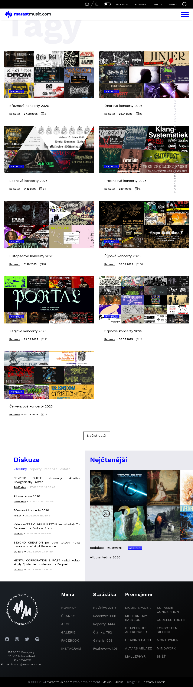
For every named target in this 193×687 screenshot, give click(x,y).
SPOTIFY (173, 4)
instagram (71, 648)
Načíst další (96, 435)
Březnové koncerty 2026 (31, 510)
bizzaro (149, 682)
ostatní (66, 469)
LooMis (160, 682)
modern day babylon (136, 618)
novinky (68, 608)
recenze (51, 469)
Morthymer (167, 640)
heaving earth (139, 640)
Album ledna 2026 (27, 496)
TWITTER (158, 4)
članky (68, 616)
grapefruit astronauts (136, 630)
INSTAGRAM (140, 4)
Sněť (161, 656)
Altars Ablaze (138, 648)
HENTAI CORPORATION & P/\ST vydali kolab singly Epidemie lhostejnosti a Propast (47, 562)
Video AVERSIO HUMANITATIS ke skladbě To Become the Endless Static (47, 526)
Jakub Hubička (113, 682)
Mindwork (166, 648)
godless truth (171, 620)
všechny (20, 469)
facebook (70, 640)
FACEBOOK (122, 4)
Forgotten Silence (167, 630)
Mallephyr (135, 656)
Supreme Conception (168, 609)
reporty (36, 469)
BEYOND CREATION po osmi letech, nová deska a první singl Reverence (47, 544)
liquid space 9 (138, 608)
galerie (68, 632)
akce (65, 624)
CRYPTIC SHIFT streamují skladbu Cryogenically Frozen (47, 480)
